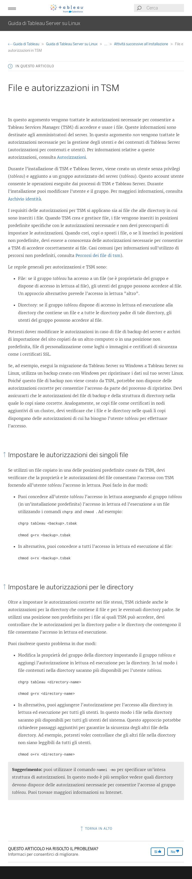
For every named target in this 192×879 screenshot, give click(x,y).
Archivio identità (24, 198)
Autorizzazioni (71, 157)
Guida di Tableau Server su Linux (72, 44)
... (106, 44)
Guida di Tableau (24, 44)
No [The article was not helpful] (175, 852)
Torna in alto (96, 829)
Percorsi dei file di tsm (98, 255)
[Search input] (165, 7)
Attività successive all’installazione (141, 44)
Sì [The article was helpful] (157, 852)
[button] (12, 8)
